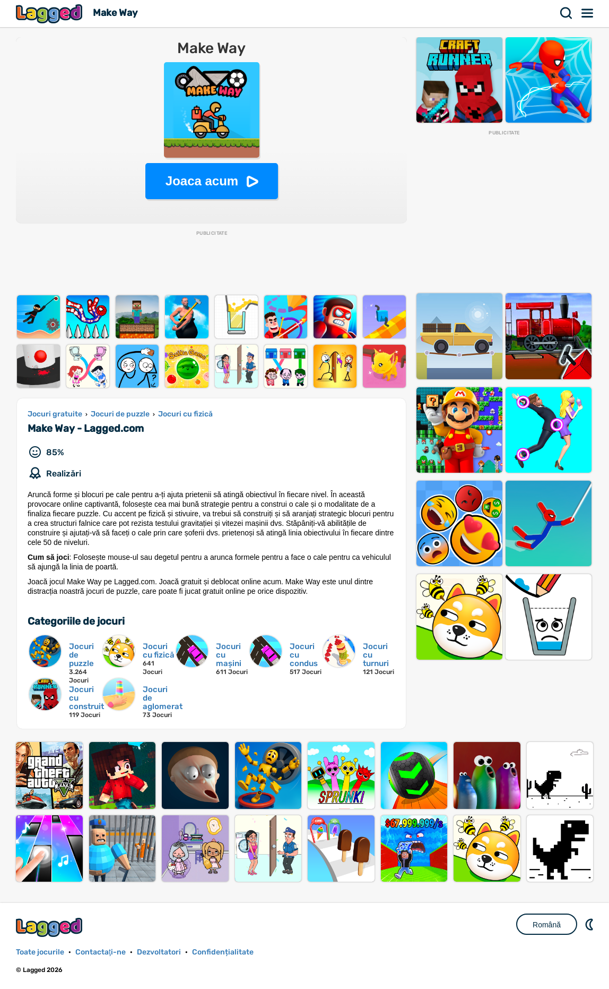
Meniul (587, 13)
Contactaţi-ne (100, 952)
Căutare (566, 13)
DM (590, 924)
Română (547, 924)
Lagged (50, 13)
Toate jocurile (40, 952)
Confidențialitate (223, 952)
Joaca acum (202, 181)
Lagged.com (50, 927)
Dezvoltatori (159, 952)
